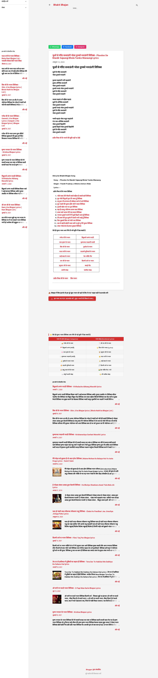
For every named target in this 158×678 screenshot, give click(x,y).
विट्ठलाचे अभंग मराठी (88, 237)
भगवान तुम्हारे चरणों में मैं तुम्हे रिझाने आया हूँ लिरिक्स (73, 215)
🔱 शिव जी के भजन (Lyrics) (105, 347)
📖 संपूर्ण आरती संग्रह (67, 374)
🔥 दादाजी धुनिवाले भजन (67, 365)
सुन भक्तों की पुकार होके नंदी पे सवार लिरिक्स (71, 204)
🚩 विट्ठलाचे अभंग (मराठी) (67, 347)
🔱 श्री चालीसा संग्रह (104, 374)
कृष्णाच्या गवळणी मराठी (88, 242)
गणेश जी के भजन (65, 237)
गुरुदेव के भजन (87, 247)
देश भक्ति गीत (88, 256)
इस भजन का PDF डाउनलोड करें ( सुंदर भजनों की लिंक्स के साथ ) (72, 299)
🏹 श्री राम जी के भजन (105, 343)
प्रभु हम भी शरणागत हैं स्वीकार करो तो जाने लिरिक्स (73, 201)
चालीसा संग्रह (88, 270)
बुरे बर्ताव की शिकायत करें (93, 674)
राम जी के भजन (64, 261)
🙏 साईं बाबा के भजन (105, 361)
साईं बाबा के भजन (64, 256)
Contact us (102, 8)
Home (75, 8)
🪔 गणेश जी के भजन (67, 343)
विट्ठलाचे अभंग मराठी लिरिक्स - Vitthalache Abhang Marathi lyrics (76, 387)
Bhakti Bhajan (60, 4)
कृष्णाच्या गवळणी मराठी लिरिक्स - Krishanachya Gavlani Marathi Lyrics (79, 434)
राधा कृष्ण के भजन (64, 242)
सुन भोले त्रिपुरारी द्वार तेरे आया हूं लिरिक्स (69, 199)
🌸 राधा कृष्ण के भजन (67, 352)
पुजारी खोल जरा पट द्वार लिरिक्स (67, 207)
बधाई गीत (88, 265)
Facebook (67, 47)
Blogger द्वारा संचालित (93, 670)
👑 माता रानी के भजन (105, 356)
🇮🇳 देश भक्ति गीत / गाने (104, 370)
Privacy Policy (87, 8)
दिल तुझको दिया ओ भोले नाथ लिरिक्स (69, 220)
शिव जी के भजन (65, 247)
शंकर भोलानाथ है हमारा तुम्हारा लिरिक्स (69, 226)
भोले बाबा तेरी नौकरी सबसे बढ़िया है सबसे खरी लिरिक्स (74, 196)
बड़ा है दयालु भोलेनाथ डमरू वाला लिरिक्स (70, 210)
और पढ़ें (117, 404)
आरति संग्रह (64, 270)
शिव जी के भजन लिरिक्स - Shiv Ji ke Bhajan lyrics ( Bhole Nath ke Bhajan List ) (82, 411)
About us (114, 8)
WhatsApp (54, 47)
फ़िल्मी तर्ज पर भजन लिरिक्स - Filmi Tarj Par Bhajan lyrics (73, 538)
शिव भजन (73, 278)
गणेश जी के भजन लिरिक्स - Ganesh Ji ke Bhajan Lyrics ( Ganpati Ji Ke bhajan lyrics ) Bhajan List (11, 121)
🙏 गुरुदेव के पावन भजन (67, 361)
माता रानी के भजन (64, 251)
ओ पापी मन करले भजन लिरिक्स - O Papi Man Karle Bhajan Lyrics (76, 588)
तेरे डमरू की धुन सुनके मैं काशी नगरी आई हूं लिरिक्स (73, 218)
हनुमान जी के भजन (64, 265)
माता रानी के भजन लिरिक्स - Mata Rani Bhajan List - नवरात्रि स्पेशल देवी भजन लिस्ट (12, 58)
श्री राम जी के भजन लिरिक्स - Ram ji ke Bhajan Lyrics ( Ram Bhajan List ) (12, 207)
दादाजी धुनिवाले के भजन (87, 251)
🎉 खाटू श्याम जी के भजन (67, 370)
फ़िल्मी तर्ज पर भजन (88, 261)
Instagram (80, 47)
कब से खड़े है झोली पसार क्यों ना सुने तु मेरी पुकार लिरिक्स (74, 223)
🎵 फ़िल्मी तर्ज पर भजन (104, 365)
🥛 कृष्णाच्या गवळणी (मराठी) (67, 356)
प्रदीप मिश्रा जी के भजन (60, 278)
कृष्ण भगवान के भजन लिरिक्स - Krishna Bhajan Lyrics (72, 612)
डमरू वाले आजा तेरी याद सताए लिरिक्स (69, 212)
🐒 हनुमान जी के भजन (105, 352)
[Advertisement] (131, 45)
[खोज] (137, 5)
